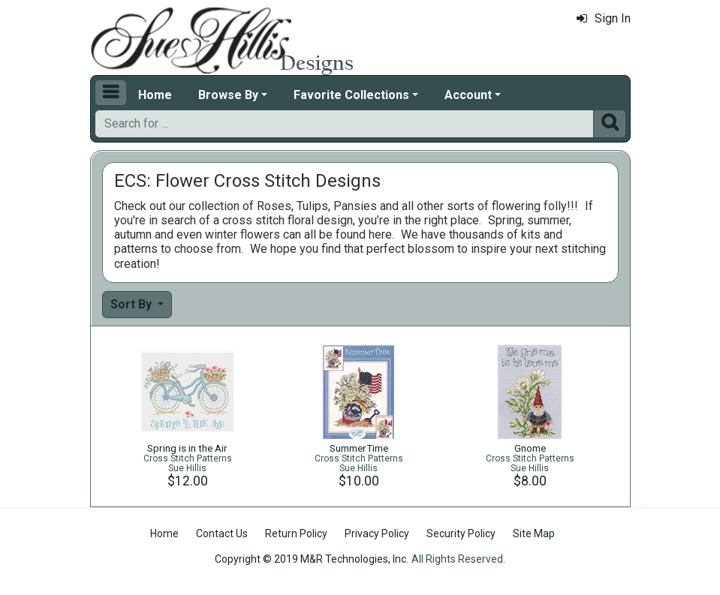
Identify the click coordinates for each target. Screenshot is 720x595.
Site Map (534, 533)
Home (155, 95)
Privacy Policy (377, 533)
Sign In (604, 18)
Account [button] (468, 95)
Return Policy (296, 533)
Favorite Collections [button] (351, 95)
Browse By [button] (228, 95)
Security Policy (461, 533)
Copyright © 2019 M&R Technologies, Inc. (311, 559)
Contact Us (222, 533)
